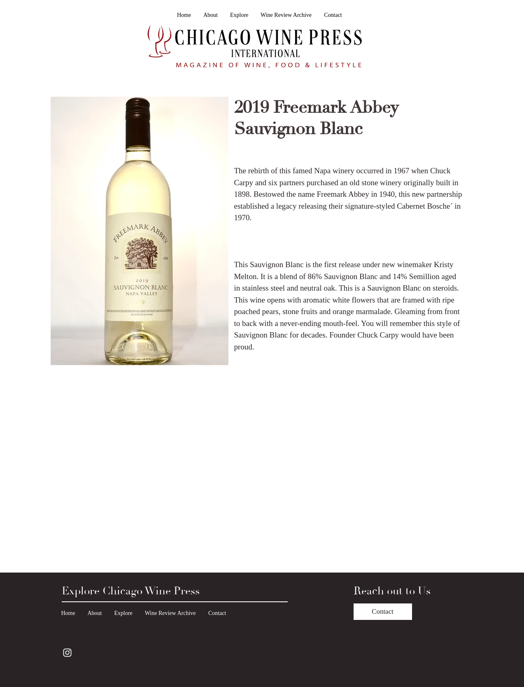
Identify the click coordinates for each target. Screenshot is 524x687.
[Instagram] (67, 652)
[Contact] (383, 611)
